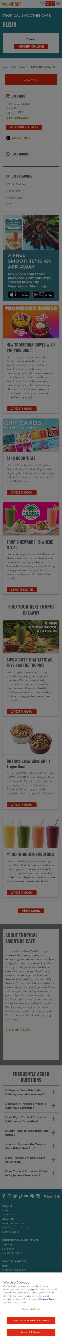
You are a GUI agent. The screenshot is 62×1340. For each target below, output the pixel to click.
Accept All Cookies (31, 1332)
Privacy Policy (47, 1299)
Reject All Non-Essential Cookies (31, 1320)
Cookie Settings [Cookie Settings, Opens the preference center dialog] (31, 1309)
